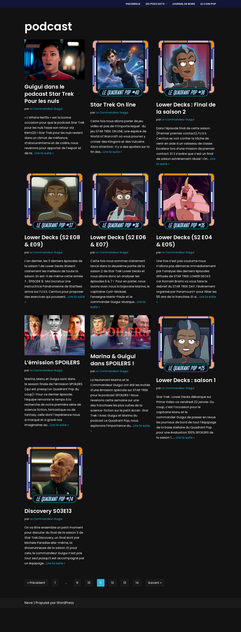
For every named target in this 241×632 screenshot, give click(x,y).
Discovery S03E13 (48, 526)
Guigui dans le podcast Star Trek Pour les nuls (49, 94)
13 (126, 606)
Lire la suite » (46, 156)
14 (139, 606)
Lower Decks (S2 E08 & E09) (52, 244)
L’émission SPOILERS (52, 369)
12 (114, 606)
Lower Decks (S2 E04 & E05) (184, 244)
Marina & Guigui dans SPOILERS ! (113, 366)
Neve (28, 627)
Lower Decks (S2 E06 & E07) (118, 244)
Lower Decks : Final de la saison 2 (186, 108)
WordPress (65, 627)
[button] (165, 4)
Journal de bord (183, 4)
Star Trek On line (113, 104)
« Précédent (37, 606)
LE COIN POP (208, 4)
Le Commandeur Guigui (46, 109)
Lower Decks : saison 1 (186, 387)
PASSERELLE (131, 4)
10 (90, 606)
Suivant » (157, 606)
